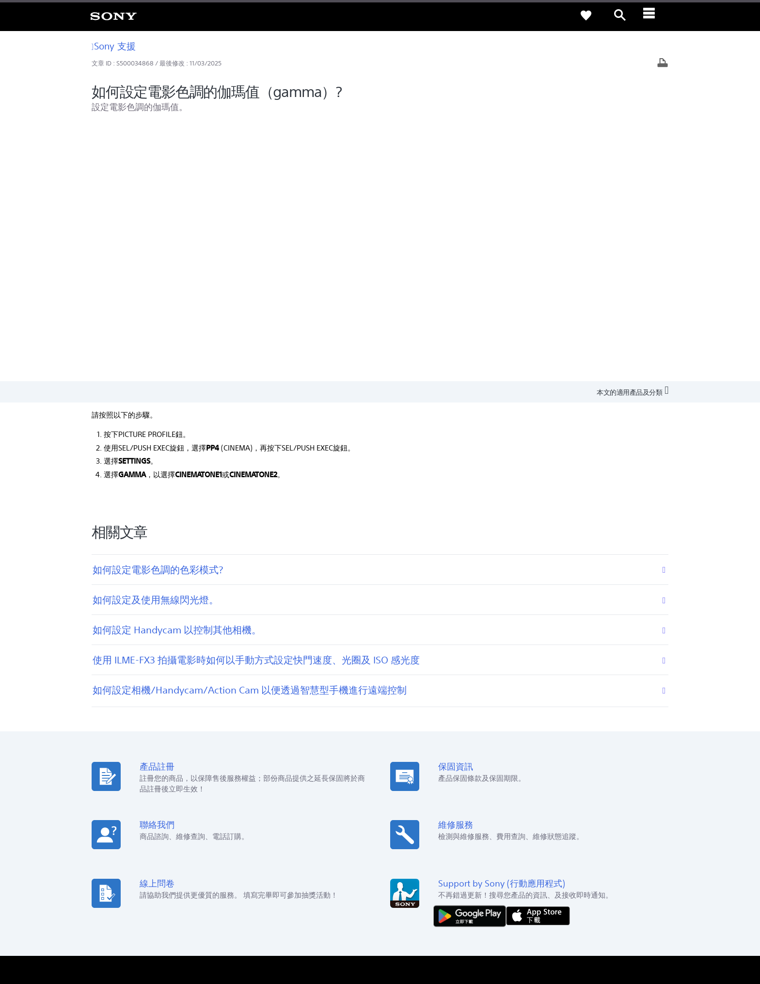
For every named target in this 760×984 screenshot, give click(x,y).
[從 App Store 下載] (538, 658)
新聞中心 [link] (553, 759)
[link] (113, 15)
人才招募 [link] (623, 860)
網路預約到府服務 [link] (265, 786)
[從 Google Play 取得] (472, 658)
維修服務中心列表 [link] (265, 813)
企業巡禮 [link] (588, 860)
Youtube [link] (402, 772)
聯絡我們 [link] (658, 860)
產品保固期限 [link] (259, 772)
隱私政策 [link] (132, 931)
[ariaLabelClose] (654, 15)
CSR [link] (395, 786)
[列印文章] (662, 64)
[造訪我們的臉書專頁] (640, 885)
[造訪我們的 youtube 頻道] (661, 885)
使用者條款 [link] (102, 931)
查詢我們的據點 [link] (111, 759)
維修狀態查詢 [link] (259, 799)
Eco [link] (395, 759)
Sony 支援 (114, 45)
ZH (123, 886)
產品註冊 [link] (252, 759)
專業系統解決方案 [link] (541, 860)
